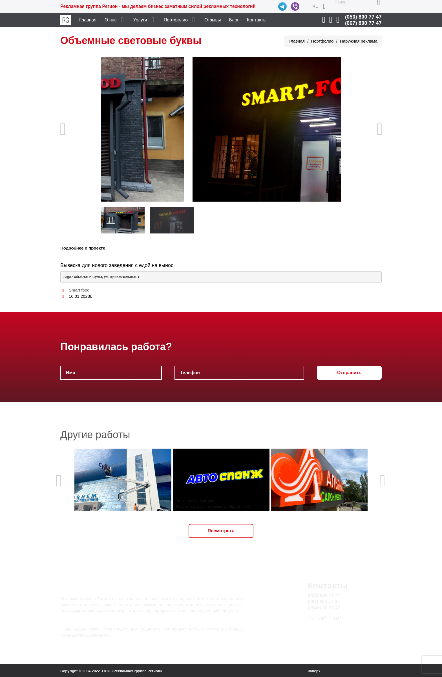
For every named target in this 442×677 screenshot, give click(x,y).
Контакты (256, 19)
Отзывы (212, 19)
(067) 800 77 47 (363, 23)
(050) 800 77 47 (363, 17)
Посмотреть (221, 530)
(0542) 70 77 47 (324, 607)
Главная (87, 19)
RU (315, 6)
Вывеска (70, 265)
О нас (111, 19)
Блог (234, 19)
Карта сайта (320, 635)
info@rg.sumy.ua (325, 629)
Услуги (140, 19)
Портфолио (176, 19)
